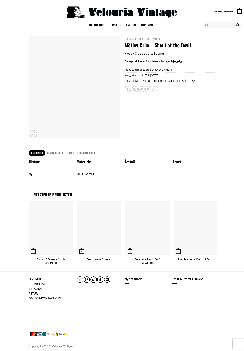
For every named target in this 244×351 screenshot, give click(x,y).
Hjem (128, 39)
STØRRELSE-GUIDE (86, 153)
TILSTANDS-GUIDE (55, 153)
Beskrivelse (36, 153)
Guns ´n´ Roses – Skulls (50, 259)
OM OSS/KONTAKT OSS (45, 298)
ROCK (156, 81)
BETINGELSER (38, 284)
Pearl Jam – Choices (99, 259)
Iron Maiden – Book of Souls (196, 259)
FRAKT (70, 153)
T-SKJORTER (142, 39)
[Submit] (237, 25)
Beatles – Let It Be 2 (147, 259)
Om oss (131, 25)
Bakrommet (147, 25)
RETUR (33, 293)
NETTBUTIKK (98, 25)
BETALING (35, 288)
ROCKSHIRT (182, 81)
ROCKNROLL (167, 81)
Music (157, 39)
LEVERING (35, 279)
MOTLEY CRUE (143, 81)
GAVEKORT (116, 25)
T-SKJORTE (196, 81)
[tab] (37, 153)
